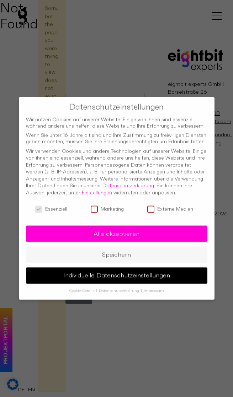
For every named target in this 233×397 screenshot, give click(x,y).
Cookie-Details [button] (82, 287)
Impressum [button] (154, 287)
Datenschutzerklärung (128, 182)
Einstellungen (97, 189)
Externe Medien (170, 205)
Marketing (107, 205)
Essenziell (51, 205)
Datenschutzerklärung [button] (119, 287)
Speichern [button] (116, 251)
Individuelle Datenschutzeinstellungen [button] (116, 272)
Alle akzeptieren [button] (116, 230)
